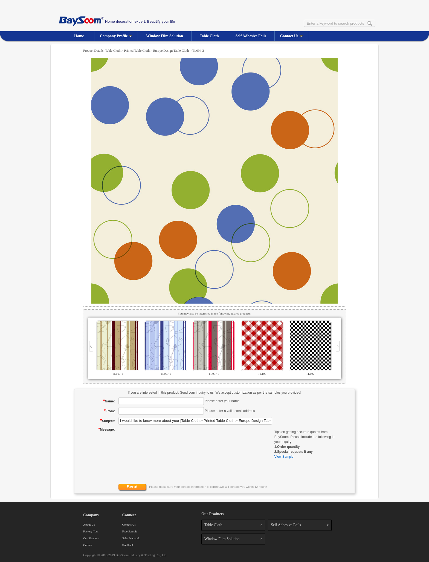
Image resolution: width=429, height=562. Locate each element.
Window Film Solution (164, 36)
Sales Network (131, 538)
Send (132, 487)
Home (79, 36)
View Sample (284, 457)
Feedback (128, 545)
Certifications (91, 538)
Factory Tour (91, 531)
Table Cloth (209, 36)
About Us (89, 524)
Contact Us (291, 36)
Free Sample (129, 531)
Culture (87, 545)
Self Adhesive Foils (251, 36)
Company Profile (116, 36)
